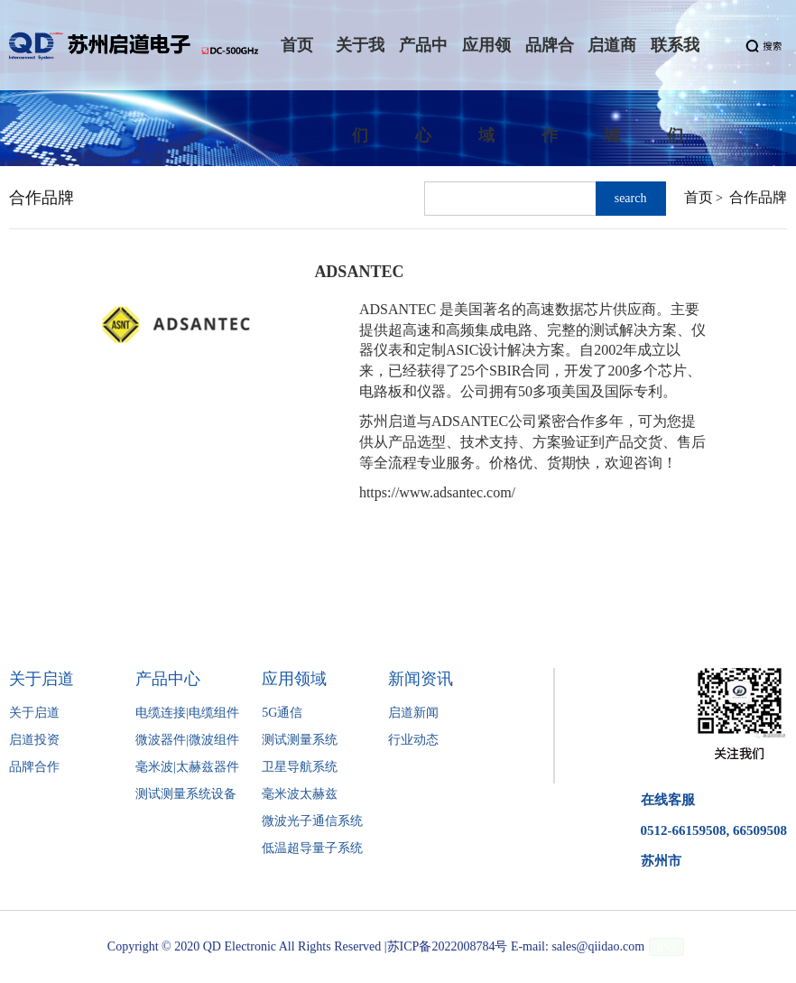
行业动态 (413, 740)
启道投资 (34, 740)
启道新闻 (413, 712)
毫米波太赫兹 (300, 794)
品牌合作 (34, 767)
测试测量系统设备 (185, 794)
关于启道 (34, 712)
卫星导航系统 (300, 767)
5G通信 (282, 712)
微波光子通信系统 (312, 821)
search (631, 198)
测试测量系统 (300, 740)
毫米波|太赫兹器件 (187, 767)
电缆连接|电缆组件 (187, 712)
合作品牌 (758, 197)
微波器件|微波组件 (187, 740)
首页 (698, 197)
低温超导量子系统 (312, 848)
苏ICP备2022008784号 (447, 946)
